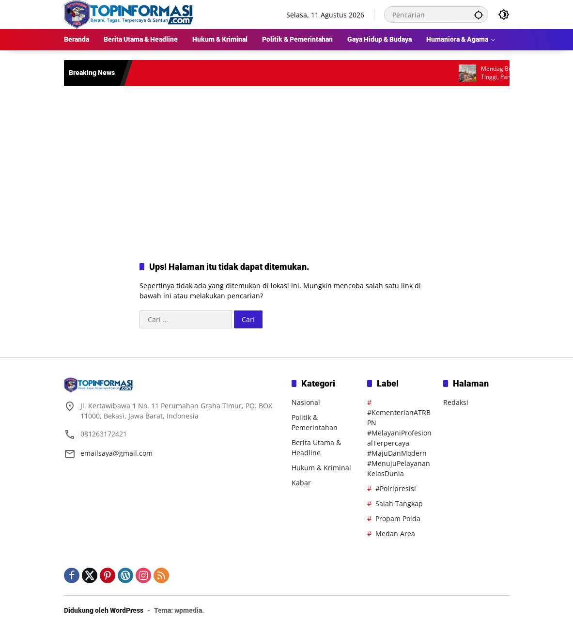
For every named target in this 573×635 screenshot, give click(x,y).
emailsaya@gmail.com (116, 453)
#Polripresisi (395, 488)
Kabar (301, 482)
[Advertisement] (287, 164)
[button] (478, 14)
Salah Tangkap (399, 503)
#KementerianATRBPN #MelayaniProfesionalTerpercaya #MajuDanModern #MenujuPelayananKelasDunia (399, 443)
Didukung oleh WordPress (103, 610)
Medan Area (395, 533)
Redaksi (455, 402)
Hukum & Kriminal (321, 467)
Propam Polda (397, 518)
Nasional (306, 402)
